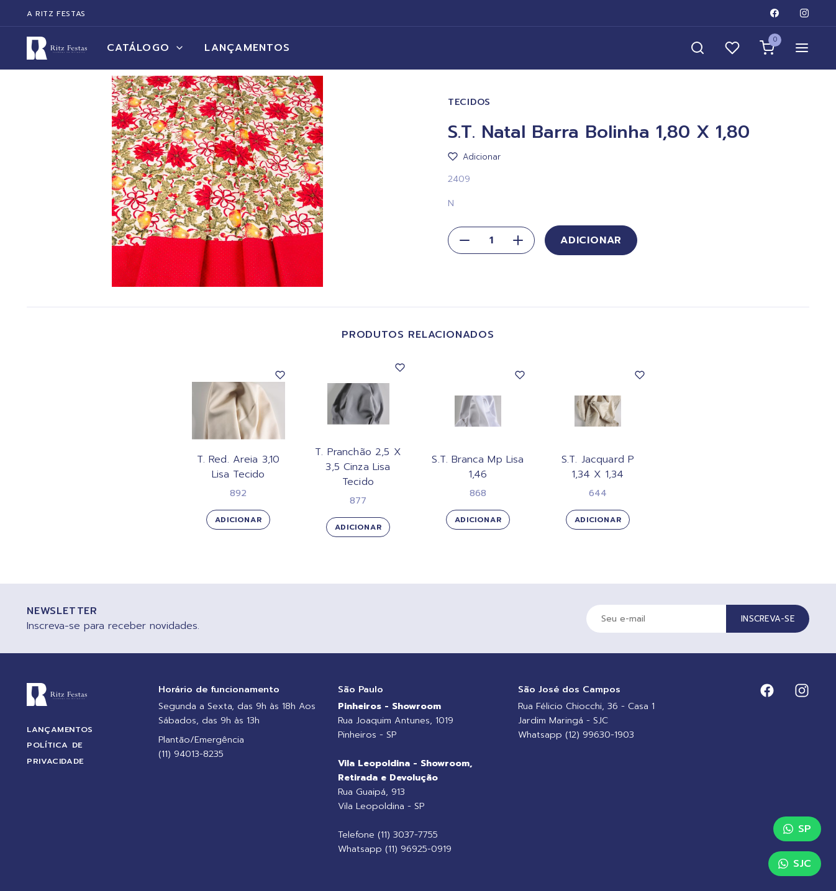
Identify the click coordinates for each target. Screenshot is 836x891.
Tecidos (469, 102)
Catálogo (145, 47)
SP (797, 828)
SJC (794, 863)
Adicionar (591, 240)
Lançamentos (247, 47)
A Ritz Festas (56, 13)
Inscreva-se (767, 618)
